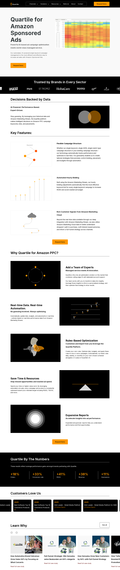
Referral (66, 4)
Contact (80, 4)
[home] (15, 3)
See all (104, 525)
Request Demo (102, 4)
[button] (33, 4)
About (73, 4)
